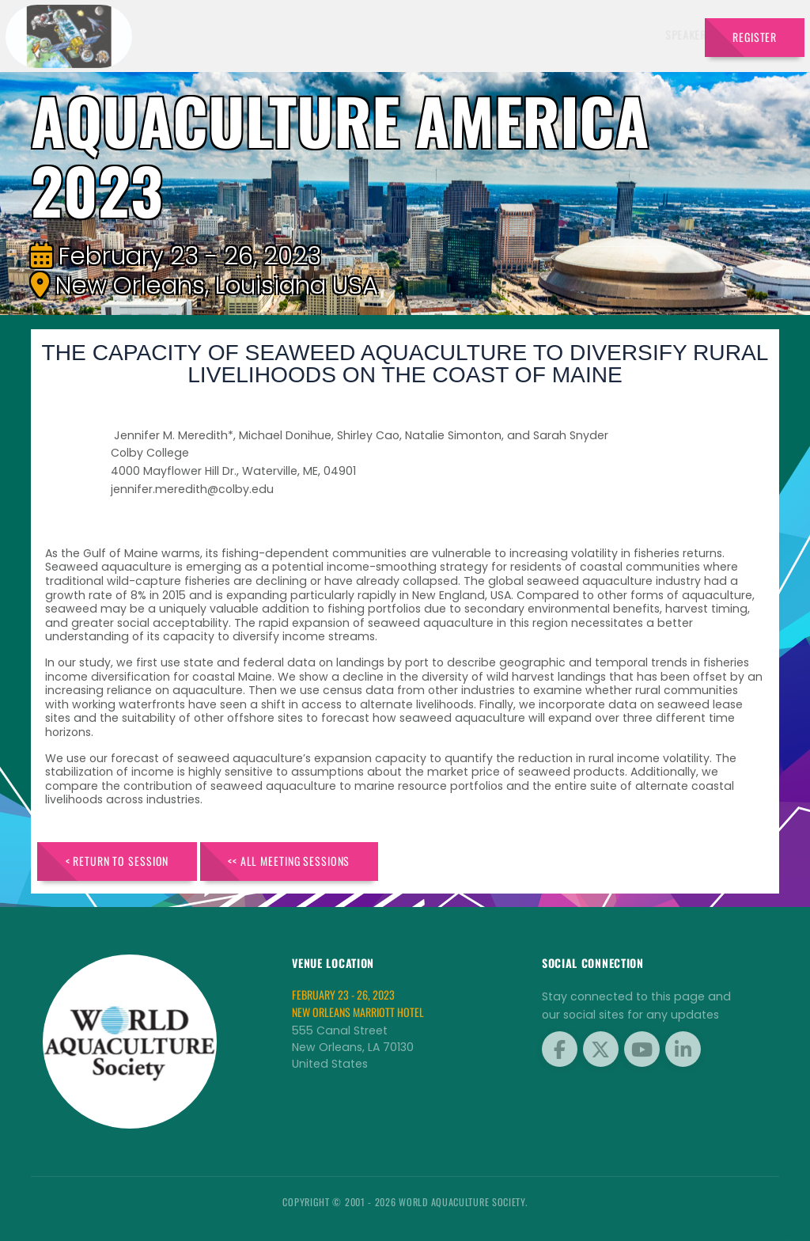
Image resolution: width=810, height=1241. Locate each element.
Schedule (470, 34)
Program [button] (600, 34)
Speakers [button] (318, 34)
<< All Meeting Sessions (289, 860)
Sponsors (536, 34)
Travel (665, 34)
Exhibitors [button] (394, 34)
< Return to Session (117, 860)
